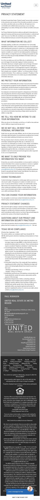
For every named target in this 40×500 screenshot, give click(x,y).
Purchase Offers (13, 369)
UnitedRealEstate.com (29, 337)
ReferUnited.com (31, 344)
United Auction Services (29, 348)
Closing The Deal (25, 369)
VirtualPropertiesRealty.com (28, 343)
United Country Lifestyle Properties (26, 350)
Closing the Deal (17, 365)
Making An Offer (26, 363)
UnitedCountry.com (30, 346)
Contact (13, 359)
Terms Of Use (24, 411)
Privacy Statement (16, 411)
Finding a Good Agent (15, 361)
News (20, 359)
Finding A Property (14, 363)
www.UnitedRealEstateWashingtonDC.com (16, 313)
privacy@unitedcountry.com (8, 169)
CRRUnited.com (31, 341)
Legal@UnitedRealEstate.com (20, 461)
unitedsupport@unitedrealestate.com (13, 439)
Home (6, 359)
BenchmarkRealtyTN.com (28, 339)
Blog (27, 359)
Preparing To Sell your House (16, 367)
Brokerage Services (17, 370)
